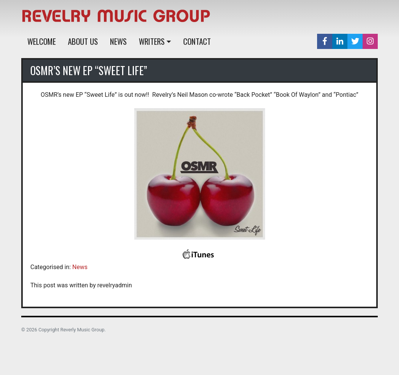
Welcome (41, 41)
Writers (152, 41)
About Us (83, 41)
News (118, 41)
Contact (197, 41)
